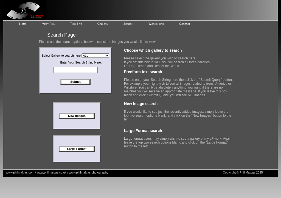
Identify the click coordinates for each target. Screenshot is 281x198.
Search (128, 23)
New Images (77, 115)
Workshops (156, 23)
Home (22, 23)
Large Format (76, 148)
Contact (184, 23)
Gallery (102, 23)
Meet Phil (48, 23)
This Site (76, 23)
